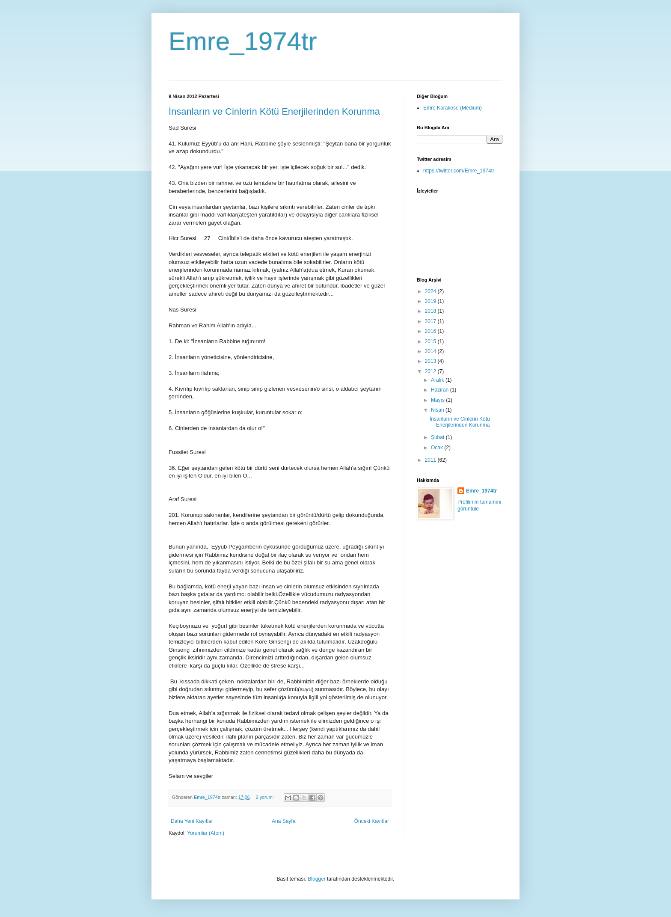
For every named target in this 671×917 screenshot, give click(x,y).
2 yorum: (265, 797)
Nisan (438, 410)
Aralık (438, 380)
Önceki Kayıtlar (371, 821)
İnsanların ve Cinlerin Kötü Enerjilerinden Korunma (274, 111)
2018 (431, 311)
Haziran (440, 390)
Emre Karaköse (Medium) (452, 108)
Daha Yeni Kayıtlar (192, 821)
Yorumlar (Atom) (205, 833)
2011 (431, 460)
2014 (431, 351)
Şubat (438, 437)
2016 (431, 331)
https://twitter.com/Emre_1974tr (458, 171)
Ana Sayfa (283, 821)
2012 (431, 371)
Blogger (316, 879)
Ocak (437, 448)
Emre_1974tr (243, 41)
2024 (431, 291)
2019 (431, 301)
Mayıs (438, 400)
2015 (431, 341)
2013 (431, 361)
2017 (431, 321)
